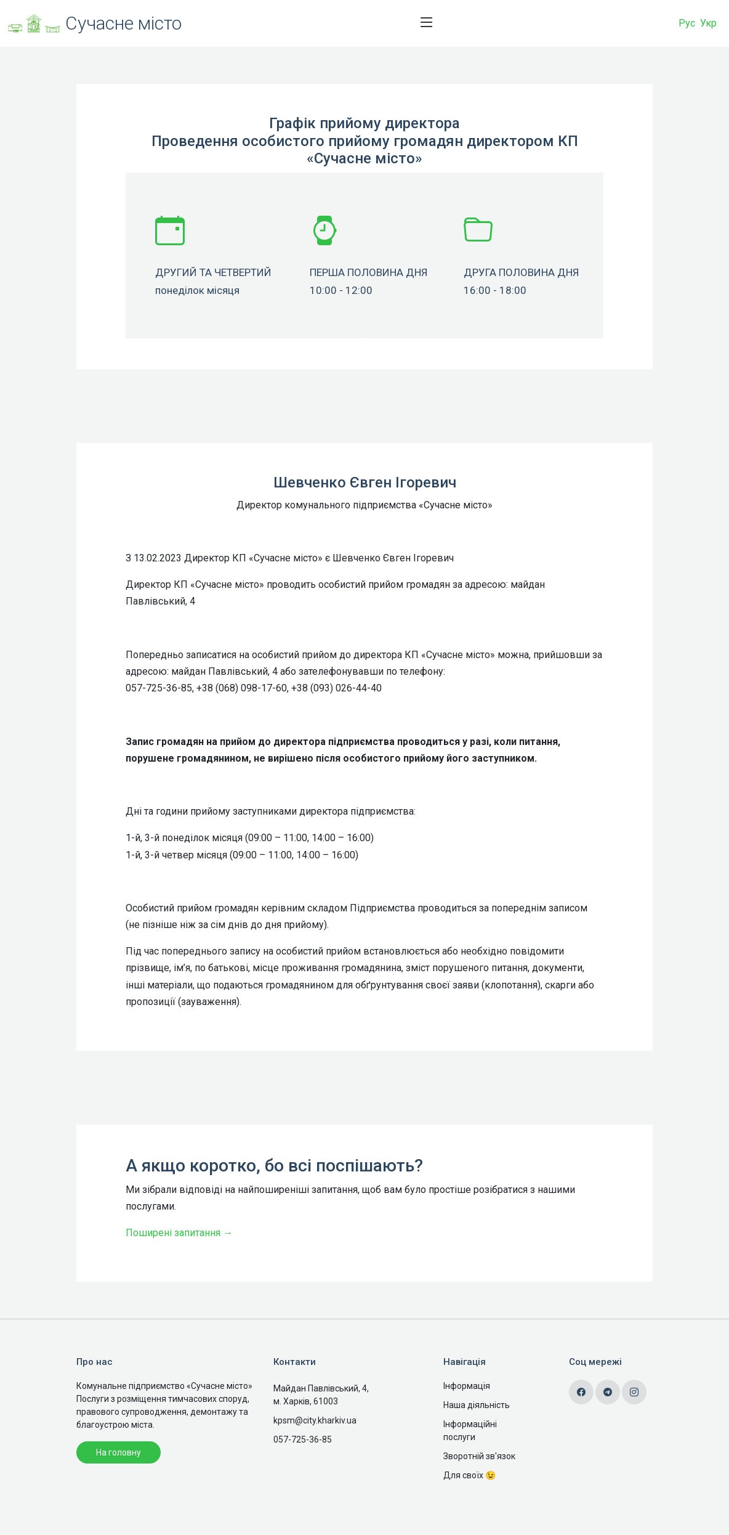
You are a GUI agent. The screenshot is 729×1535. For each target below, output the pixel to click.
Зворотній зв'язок (479, 1456)
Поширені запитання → (179, 1275)
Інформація (466, 1386)
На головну (118, 1452)
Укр (708, 23)
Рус (687, 23)
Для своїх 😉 (469, 1475)
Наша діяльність (476, 1405)
